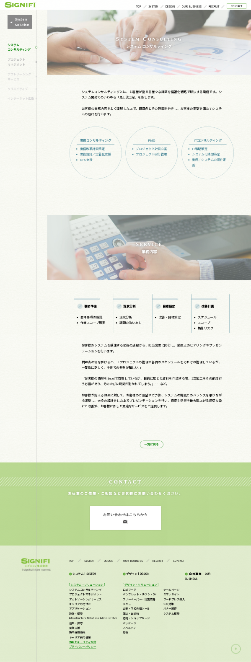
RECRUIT (214, 6)
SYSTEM (153, 6)
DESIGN (170, 6)
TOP (138, 6)
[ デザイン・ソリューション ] (140, 585)
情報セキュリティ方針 (82, 642)
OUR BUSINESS (192, 6)
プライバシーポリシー (82, 647)
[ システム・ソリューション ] (87, 585)
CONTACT (237, 6)
